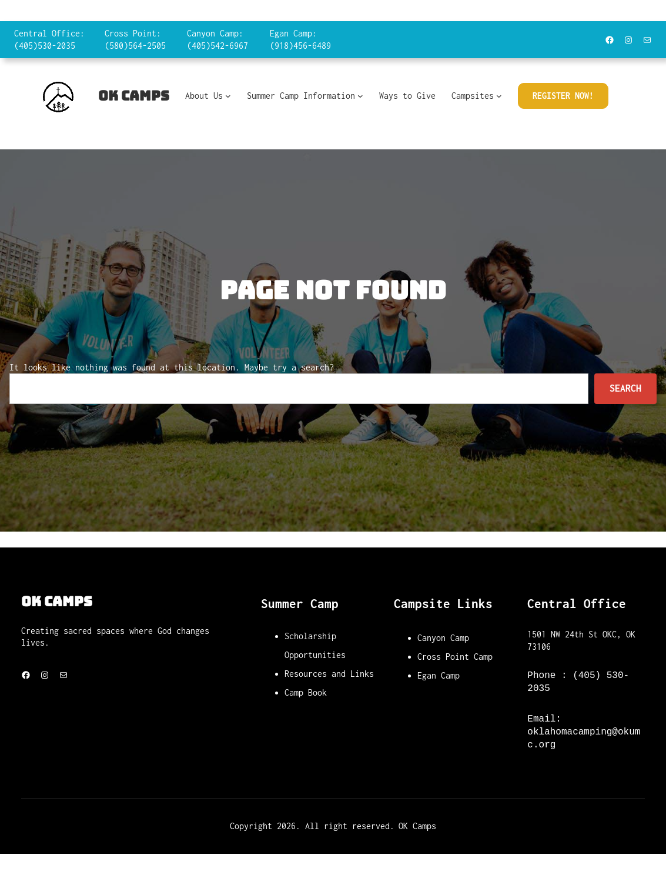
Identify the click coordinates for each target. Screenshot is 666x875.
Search (625, 388)
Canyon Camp (443, 638)
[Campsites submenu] (499, 96)
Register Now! (563, 96)
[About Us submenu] (228, 96)
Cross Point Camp (455, 657)
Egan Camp (438, 675)
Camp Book (306, 692)
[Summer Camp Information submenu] (360, 96)
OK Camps (133, 96)
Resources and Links (329, 674)
